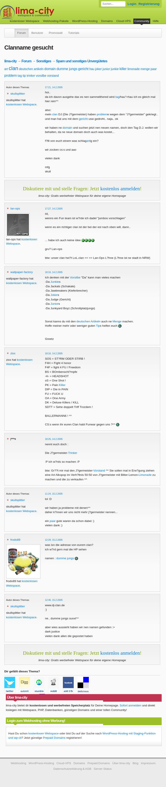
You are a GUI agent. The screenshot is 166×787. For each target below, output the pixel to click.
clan (13, 68)
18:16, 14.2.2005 (54, 272)
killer (123, 69)
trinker (31, 75)
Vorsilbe (75, 277)
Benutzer (37, 32)
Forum (21, 32)
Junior (55, 303)
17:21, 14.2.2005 (54, 87)
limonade (134, 69)
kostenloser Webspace (24, 21)
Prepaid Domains (54, 737)
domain (50, 69)
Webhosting (18, 763)
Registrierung (149, 4)
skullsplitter (17, 93)
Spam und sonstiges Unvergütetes (81, 61)
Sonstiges (43, 61)
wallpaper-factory (21, 272)
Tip (98, 325)
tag (20, 75)
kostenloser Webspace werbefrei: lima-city (43, 12)
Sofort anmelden (130, 705)
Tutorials (73, 32)
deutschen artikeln (31, 69)
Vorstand (99, 470)
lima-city (10, 61)
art (6, 69)
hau (91, 69)
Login (132, 4)
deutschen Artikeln (89, 321)
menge (145, 69)
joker (98, 69)
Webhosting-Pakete (56, 21)
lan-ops (15, 208)
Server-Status (103, 768)
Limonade (145, 474)
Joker (54, 295)
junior (106, 69)
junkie (115, 69)
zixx (12, 353)
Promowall (55, 32)
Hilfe (156, 21)
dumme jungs (67, 69)
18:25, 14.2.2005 (54, 439)
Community (141, 21)
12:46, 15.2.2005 (54, 600)
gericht (83, 69)
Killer (62, 385)
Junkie (55, 281)
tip (24, 75)
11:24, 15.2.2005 (54, 493)
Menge (117, 321)
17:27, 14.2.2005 (54, 208)
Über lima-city (121, 763)
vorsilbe (41, 75)
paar (154, 69)
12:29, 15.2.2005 (54, 540)
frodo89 (15, 539)
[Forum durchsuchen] (113, 4)
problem (10, 75)
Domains (107, 21)
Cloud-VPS (123, 21)
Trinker (72, 452)
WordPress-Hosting (85, 21)
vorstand (53, 75)
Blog (135, 763)
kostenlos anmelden (120, 188)
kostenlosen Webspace (21, 104)
